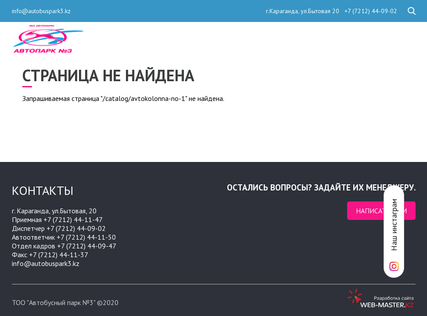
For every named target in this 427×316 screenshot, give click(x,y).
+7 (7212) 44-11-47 (73, 219)
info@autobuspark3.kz (41, 11)
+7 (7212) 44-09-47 (86, 245)
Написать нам (381, 210)
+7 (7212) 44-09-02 (370, 11)
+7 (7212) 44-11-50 (86, 237)
